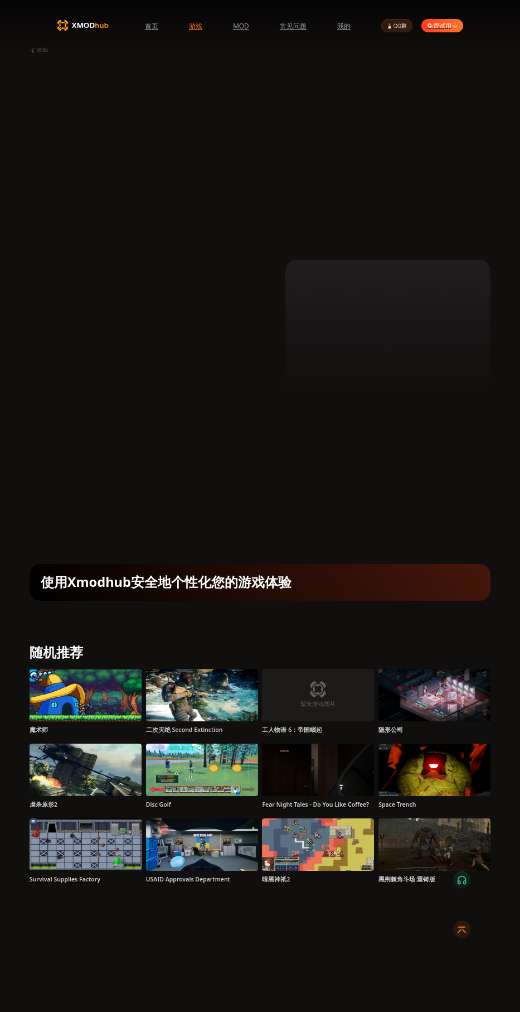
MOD (241, 25)
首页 (151, 25)
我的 (344, 25)
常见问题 (293, 25)
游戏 (195, 25)
